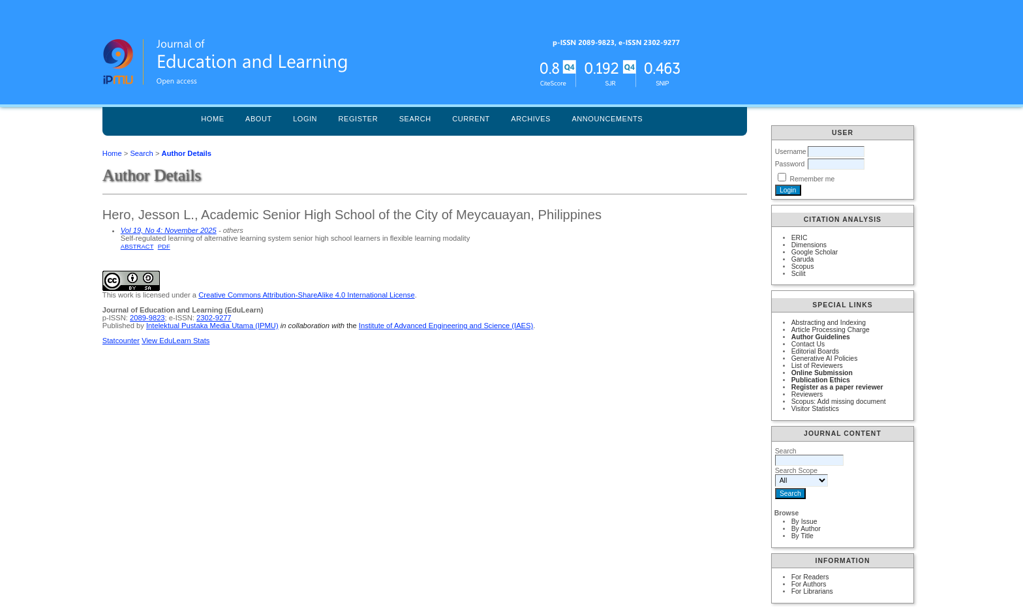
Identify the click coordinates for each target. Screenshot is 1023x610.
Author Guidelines (820, 337)
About (258, 119)
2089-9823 (147, 318)
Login (305, 119)
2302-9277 (214, 318)
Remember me (812, 179)
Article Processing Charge (830, 329)
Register (358, 119)
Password (790, 164)
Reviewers (807, 394)
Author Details (186, 153)
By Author (806, 528)
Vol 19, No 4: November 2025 (169, 230)
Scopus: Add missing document (838, 401)
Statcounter (121, 340)
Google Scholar (814, 252)
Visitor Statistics (815, 408)
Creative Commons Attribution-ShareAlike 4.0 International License (306, 295)
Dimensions (809, 245)
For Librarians (812, 591)
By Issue (804, 521)
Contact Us (808, 344)
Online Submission (822, 372)
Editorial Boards (815, 351)
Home (212, 119)
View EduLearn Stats (175, 340)
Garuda (802, 259)
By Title (802, 536)
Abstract (137, 246)
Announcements (607, 119)
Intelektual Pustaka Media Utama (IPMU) (212, 325)
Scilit (798, 273)
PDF (164, 246)
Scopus (802, 266)
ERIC (799, 237)
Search (415, 119)
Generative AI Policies (824, 358)
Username (790, 151)
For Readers (810, 577)
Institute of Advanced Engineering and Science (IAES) (446, 325)
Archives (531, 119)
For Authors (809, 584)
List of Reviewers (817, 365)
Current (471, 119)
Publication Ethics (820, 380)
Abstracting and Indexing (828, 322)
